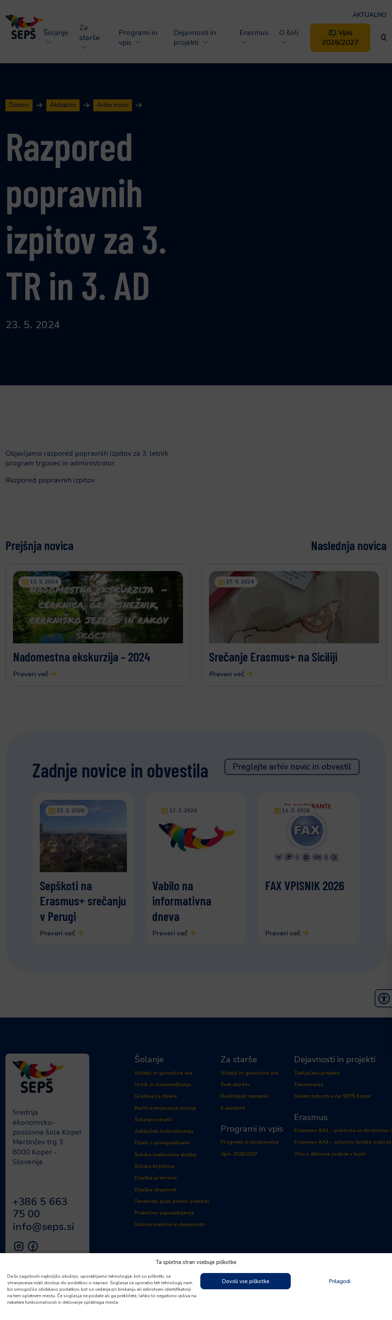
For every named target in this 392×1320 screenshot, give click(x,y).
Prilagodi (339, 1281)
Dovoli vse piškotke (245, 1281)
